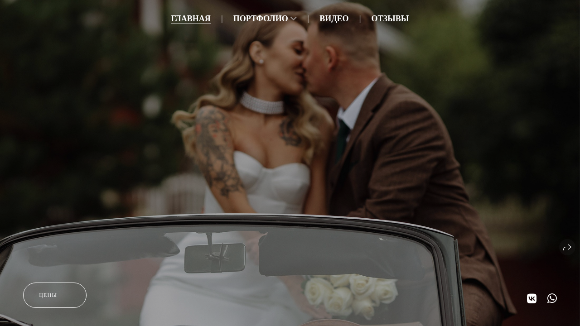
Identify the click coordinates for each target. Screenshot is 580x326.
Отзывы (390, 18)
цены (48, 295)
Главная (191, 18)
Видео (333, 18)
